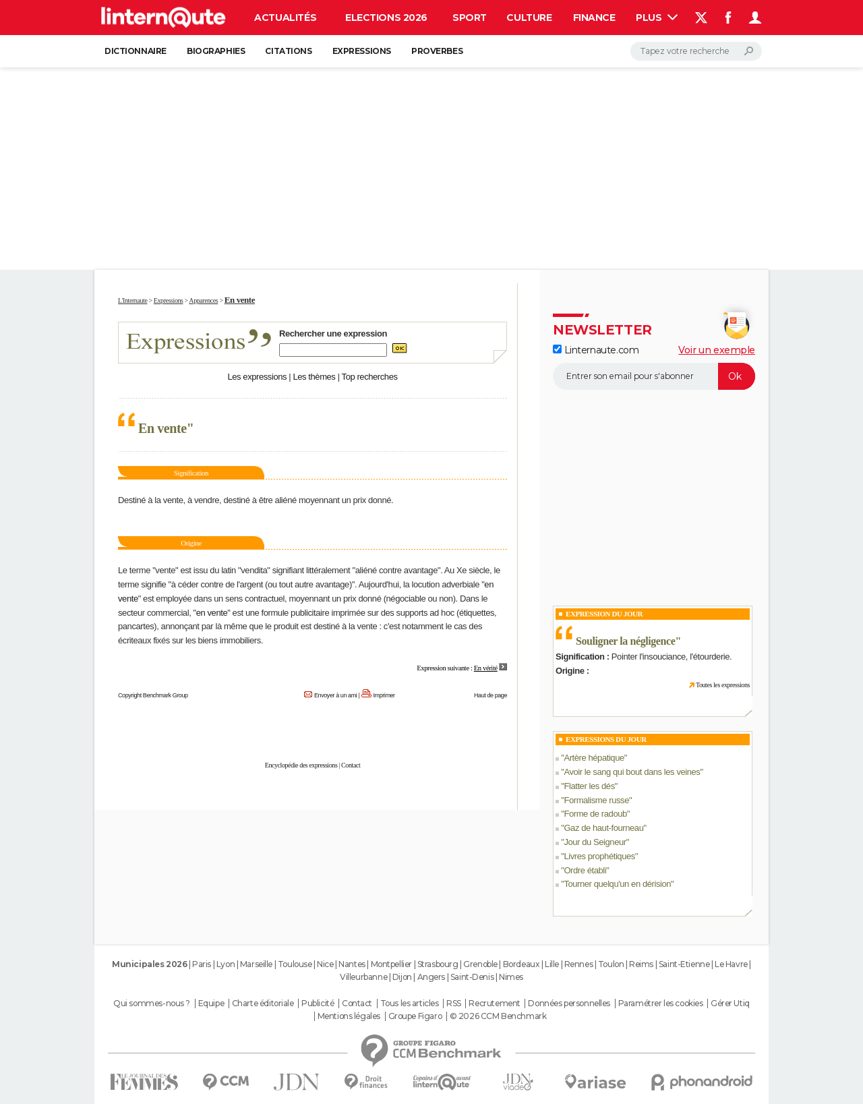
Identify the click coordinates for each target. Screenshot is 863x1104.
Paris (201, 964)
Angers (431, 977)
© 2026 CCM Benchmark (498, 1016)
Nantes (351, 964)
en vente (212, 613)
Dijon (402, 977)
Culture (529, 17)
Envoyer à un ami (335, 695)
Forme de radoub (595, 814)
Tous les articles (409, 1003)
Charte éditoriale (263, 1003)
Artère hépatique (594, 758)
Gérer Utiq (730, 1003)
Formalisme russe (596, 800)
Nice (325, 964)
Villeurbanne (363, 977)
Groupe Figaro (415, 1016)
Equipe (211, 1003)
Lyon (225, 964)
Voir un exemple (716, 350)
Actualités (285, 17)
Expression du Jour (604, 614)
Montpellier (391, 964)
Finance (594, 17)
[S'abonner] (654, 376)
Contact (350, 765)
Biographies (216, 51)
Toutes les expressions (723, 685)
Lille (552, 964)
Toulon (611, 964)
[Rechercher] (696, 51)
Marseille (256, 964)
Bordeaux (521, 964)
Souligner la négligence (625, 641)
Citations (288, 51)
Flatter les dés (589, 786)
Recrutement (494, 1003)
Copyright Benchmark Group (153, 695)
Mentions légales (349, 1016)
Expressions (361, 51)
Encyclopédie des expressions (301, 765)
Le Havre (731, 964)
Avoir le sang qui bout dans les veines (632, 772)
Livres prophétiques (599, 856)
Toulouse (295, 964)
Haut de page (490, 695)
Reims (641, 964)
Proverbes (437, 51)
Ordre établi (585, 870)
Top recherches (370, 377)
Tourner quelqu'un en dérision (617, 884)
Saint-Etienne (684, 964)
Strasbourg (437, 964)
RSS (453, 1003)
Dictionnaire (136, 51)
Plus (657, 17)
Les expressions (257, 377)
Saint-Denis (472, 977)
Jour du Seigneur (595, 842)
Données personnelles (569, 1003)
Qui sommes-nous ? (151, 1003)
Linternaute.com (595, 350)
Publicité (317, 1003)
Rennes (578, 964)
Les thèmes (314, 377)
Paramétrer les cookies (660, 1003)
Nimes (511, 977)
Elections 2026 (386, 17)
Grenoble (480, 964)
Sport (469, 17)
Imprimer (384, 695)
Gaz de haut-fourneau (603, 828)
